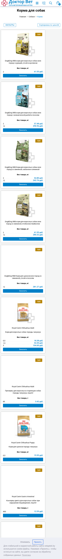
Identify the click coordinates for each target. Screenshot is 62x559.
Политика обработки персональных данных (31, 497)
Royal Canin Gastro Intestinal (16, 293)
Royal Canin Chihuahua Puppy (46, 235)
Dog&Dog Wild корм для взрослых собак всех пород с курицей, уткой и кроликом (16, 63)
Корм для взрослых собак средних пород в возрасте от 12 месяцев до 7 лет (46, 358)
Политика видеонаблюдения (31, 503)
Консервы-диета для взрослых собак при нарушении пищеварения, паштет (16, 299)
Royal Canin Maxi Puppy (16, 352)
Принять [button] (38, 542)
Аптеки (31, 472)
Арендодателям (31, 479)
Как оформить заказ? (31, 485)
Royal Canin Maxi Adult (46, 293)
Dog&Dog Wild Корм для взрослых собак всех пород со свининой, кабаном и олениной (16, 119)
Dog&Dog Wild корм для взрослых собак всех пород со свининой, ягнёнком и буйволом (46, 119)
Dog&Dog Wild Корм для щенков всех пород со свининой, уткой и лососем (16, 176)
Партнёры (31, 482)
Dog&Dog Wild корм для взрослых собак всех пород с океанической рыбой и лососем (46, 63)
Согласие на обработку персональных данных (31, 500)
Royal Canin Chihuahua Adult (46, 174)
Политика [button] (26, 555)
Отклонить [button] (25, 542)
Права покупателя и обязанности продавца (31, 494)
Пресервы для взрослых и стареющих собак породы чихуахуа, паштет (16, 241)
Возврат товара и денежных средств (31, 491)
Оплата (31, 488)
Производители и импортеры (31, 506)
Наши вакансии (31, 475)
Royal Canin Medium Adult (46, 352)
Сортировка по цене (49, 25)
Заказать (16, 80)
